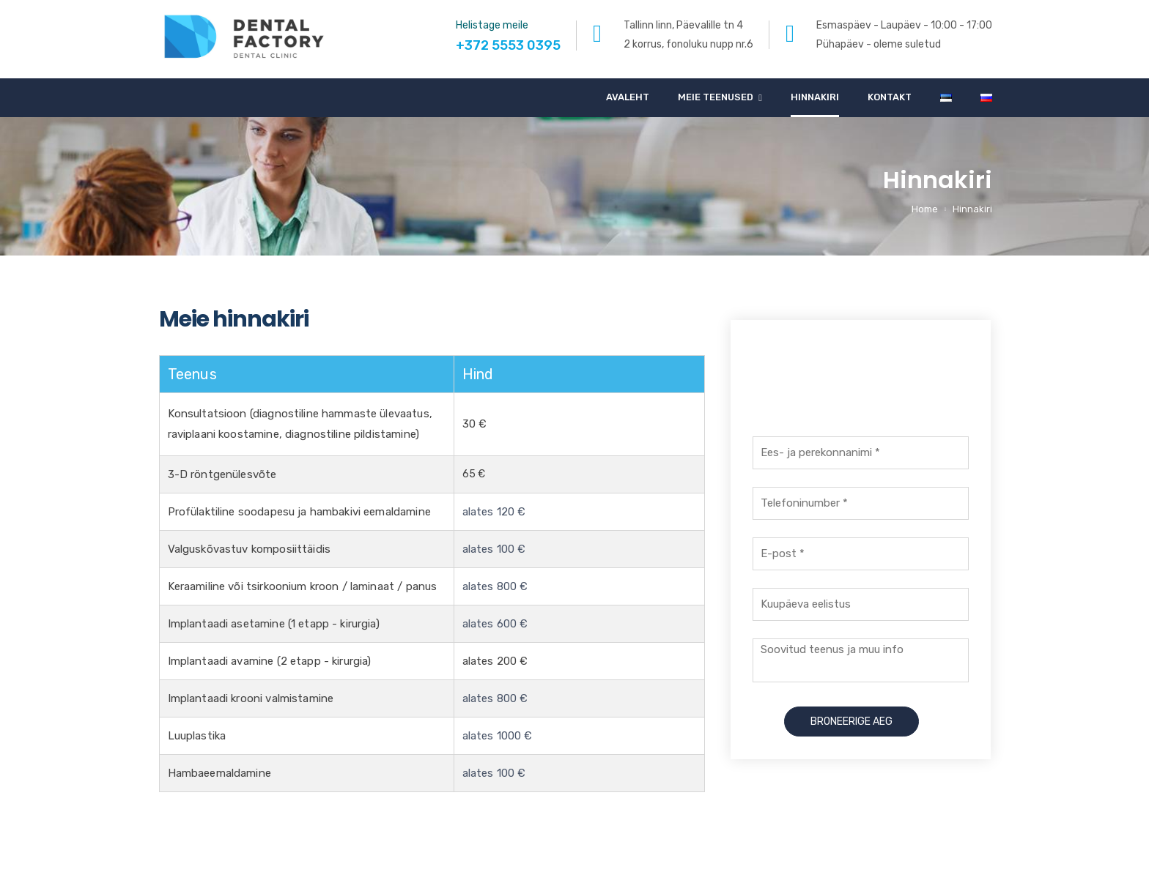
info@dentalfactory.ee (935, 866)
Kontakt (890, 97)
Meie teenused (715, 97)
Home (925, 209)
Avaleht (627, 97)
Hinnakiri (815, 97)
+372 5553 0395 (860, 382)
